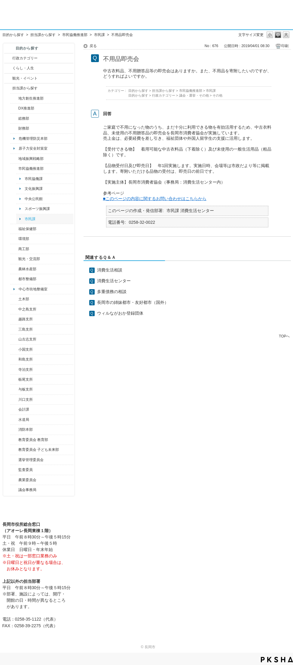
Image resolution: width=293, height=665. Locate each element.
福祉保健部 (27, 229)
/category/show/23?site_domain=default (14, 238)
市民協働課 (34, 179)
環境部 (23, 239)
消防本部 (25, 429)
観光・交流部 (29, 259)
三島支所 (25, 329)
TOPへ (284, 336)
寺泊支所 (25, 369)
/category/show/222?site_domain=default (14, 480)
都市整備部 (27, 279)
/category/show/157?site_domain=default (14, 490)
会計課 (23, 409)
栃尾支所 (25, 379)
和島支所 (25, 359)
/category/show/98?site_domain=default (14, 339)
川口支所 (25, 399)
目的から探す (13, 35)
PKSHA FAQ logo (277, 660)
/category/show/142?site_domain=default (14, 319)
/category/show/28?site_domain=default (14, 299)
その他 (217, 95)
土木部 (23, 299)
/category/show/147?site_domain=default (14, 419)
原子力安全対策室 (33, 148)
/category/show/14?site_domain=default (14, 229)
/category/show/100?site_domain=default (14, 98)
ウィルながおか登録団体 (120, 313)
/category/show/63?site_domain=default (14, 369)
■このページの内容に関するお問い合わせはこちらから (155, 198)
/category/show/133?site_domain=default (14, 399)
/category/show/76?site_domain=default (14, 269)
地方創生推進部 (31, 98)
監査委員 (25, 470)
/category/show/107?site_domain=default (14, 309)
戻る (93, 46)
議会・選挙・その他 (194, 95)
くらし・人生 (23, 68)
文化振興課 (34, 189)
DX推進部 (26, 108)
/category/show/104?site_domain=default (14, 158)
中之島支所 (27, 309)
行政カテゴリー (25, 58)
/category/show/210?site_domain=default (14, 409)
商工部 (23, 249)
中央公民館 (34, 199)
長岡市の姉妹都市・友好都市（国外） (133, 302)
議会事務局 (27, 490)
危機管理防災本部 (33, 138)
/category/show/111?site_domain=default (14, 460)
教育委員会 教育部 (33, 440)
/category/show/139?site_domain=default (14, 359)
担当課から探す (43, 35)
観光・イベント (25, 78)
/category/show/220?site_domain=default (14, 469)
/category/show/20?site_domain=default (14, 259)
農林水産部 (27, 269)
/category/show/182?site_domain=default (14, 279)
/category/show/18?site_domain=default (8, 78)
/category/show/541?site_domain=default (14, 108)
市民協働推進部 (74, 35)
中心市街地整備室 (33, 289)
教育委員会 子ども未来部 (38, 450)
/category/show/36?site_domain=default (14, 249)
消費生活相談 (109, 270)
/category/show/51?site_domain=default (14, 449)
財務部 (23, 128)
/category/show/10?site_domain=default (14, 118)
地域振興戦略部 (31, 159)
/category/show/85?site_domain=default (14, 429)
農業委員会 (27, 480)
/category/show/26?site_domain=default (14, 168)
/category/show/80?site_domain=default (14, 379)
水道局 (23, 420)
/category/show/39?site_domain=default (14, 439)
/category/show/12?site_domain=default (8, 68)
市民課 (99, 35)
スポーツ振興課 (37, 209)
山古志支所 (27, 339)
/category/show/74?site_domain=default (14, 349)
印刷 (284, 46)
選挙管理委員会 (31, 460)
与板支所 (25, 389)
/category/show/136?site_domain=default (14, 389)
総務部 (23, 118)
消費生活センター (114, 280)
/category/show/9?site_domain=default (8, 88)
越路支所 (25, 319)
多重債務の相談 (112, 291)
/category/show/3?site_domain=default (8, 58)
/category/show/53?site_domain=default (14, 329)
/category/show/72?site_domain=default (14, 128)
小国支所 (25, 349)
